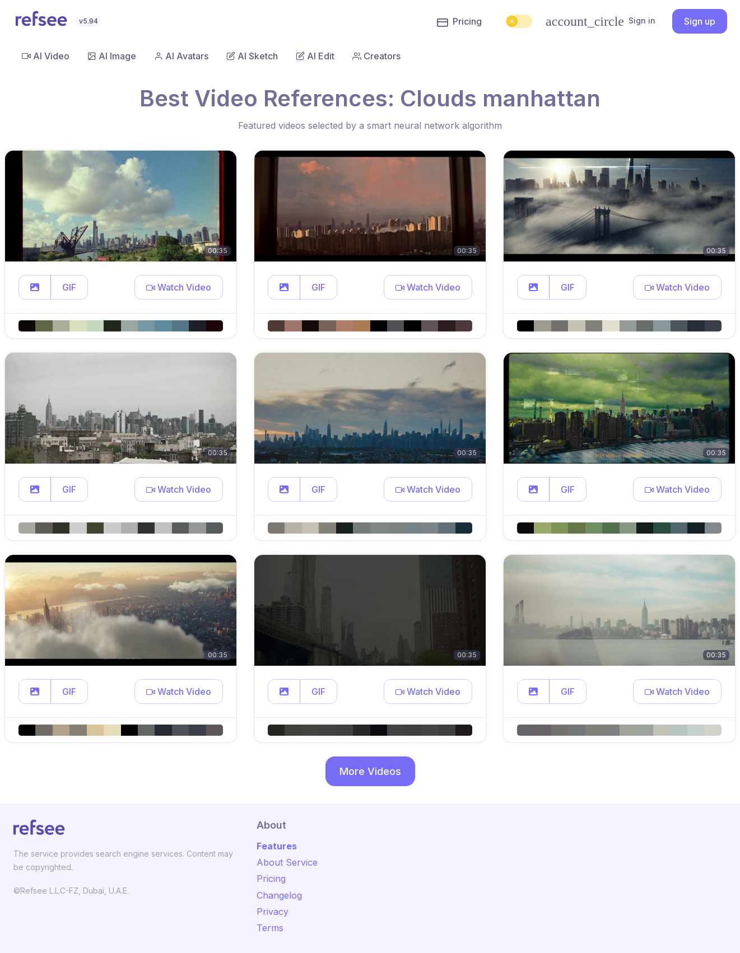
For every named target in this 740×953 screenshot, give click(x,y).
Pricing (459, 22)
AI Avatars (181, 56)
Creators (376, 56)
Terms (270, 927)
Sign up (699, 21)
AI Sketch (252, 56)
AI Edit (315, 56)
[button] (34, 287)
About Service (287, 862)
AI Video (45, 56)
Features (277, 846)
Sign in (600, 21)
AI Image (111, 56)
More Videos (370, 771)
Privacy (272, 911)
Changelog (279, 895)
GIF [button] (69, 287)
